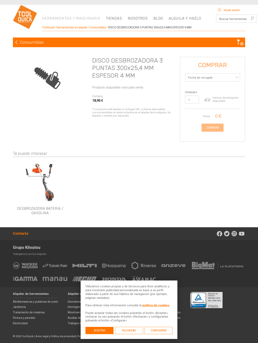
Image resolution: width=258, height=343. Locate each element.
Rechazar (129, 330)
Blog (158, 18)
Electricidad (20, 323)
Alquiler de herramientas (31, 294)
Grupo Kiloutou (26, 247)
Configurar (158, 330)
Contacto (20, 233)
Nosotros (138, 18)
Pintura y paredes (24, 317)
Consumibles (98, 27)
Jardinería (19, 307)
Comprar (212, 65)
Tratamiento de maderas (29, 312)
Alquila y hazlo (185, 18)
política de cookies (155, 305)
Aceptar (99, 330)
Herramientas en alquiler (72, 27)
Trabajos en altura (79, 323)
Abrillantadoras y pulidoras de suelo (35, 301)
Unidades (191, 92)
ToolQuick (48, 27)
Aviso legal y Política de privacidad (55, 336)
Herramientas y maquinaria (71, 18)
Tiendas (114, 18)
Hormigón (74, 307)
